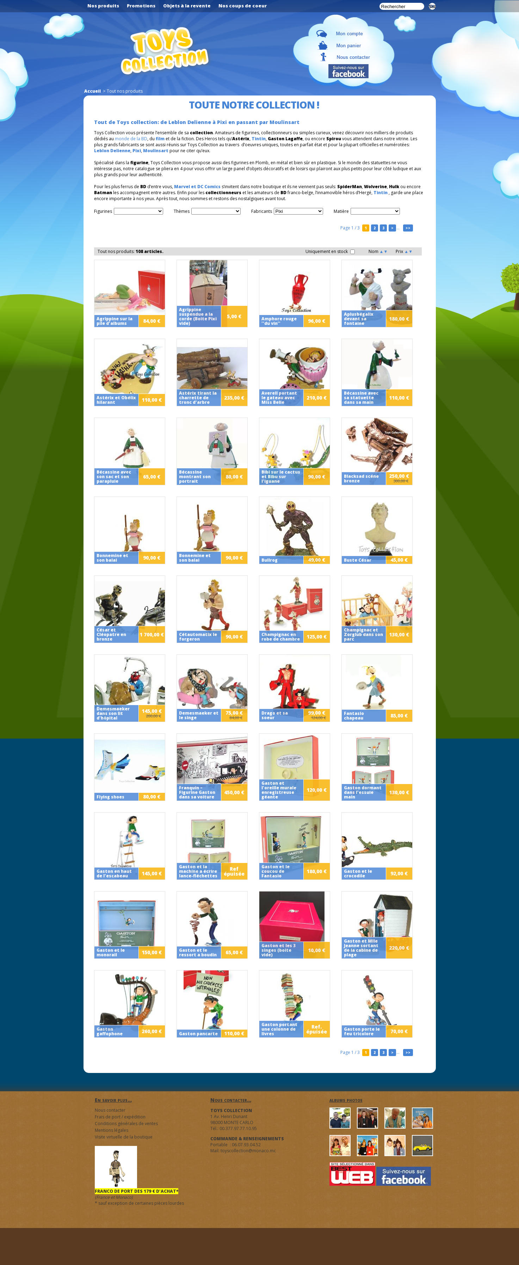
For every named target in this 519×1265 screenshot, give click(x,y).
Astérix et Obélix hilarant (116, 400)
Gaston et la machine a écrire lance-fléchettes (198, 871)
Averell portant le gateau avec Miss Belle (279, 397)
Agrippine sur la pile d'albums (114, 321)
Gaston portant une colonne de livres (279, 1029)
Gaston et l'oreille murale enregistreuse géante (278, 790)
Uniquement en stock (330, 251)
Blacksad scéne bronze (361, 478)
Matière (341, 211)
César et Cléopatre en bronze (111, 634)
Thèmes (182, 211)
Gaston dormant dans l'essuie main (363, 792)
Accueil (92, 91)
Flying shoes (110, 797)
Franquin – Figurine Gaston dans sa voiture (197, 792)
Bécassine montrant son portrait (195, 476)
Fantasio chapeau (354, 715)
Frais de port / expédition (120, 1117)
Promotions (141, 5)
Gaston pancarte (198, 1034)
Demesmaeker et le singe (198, 715)
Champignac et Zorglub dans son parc (363, 634)
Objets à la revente (187, 5)
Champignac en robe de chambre (280, 636)
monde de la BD (131, 139)
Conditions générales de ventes (126, 1124)
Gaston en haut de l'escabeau (114, 873)
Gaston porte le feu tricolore (362, 1031)
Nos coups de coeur (242, 5)
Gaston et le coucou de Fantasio (275, 871)
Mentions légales (111, 1130)
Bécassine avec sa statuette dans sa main (361, 397)
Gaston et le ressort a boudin (198, 952)
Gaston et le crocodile (358, 873)
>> (408, 228)
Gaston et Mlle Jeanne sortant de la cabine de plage (361, 948)
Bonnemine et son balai (112, 558)
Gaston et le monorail (111, 952)
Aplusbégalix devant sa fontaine (358, 318)
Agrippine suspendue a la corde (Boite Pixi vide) (198, 316)
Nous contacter (110, 1110)
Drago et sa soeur (274, 715)
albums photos (346, 1100)
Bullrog (269, 560)
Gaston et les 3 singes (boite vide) (278, 950)
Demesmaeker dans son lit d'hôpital (113, 713)
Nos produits (103, 5)
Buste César (357, 560)
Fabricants (261, 211)
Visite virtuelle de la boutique (124, 1137)
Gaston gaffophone (110, 1031)
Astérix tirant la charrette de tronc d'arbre (198, 397)
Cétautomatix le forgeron (198, 636)
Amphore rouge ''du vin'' (279, 321)
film (160, 139)
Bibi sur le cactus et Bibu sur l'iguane (280, 476)
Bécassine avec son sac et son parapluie (114, 476)
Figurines (103, 211)
